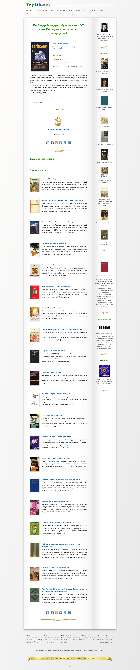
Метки (52, 10)
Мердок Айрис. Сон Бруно (52, 308)
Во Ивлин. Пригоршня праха (52, 415)
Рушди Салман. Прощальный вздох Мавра (58, 522)
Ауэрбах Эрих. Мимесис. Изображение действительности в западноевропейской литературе (64, 590)
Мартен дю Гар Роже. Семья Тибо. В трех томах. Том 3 (62, 200)
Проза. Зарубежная (58, 48)
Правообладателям (58, 134)
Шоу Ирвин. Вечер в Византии (53, 351)
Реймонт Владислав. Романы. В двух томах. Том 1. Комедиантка (61, 545)
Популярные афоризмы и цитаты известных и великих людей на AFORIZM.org (104, 365)
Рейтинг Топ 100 (84, 635)
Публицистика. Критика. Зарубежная (68, 47)
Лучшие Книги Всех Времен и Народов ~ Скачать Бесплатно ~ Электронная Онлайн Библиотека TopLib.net (72, 658)
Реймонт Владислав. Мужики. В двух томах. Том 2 (61, 480)
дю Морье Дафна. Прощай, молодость (56, 394)
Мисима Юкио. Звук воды (51, 179)
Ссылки (92, 10)
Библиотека (29, 10)
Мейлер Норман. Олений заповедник (56, 286)
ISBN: (54, 55)
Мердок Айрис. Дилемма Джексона (55, 501)
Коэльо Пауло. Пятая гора (52, 265)
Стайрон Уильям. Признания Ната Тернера (58, 222)
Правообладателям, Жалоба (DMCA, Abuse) (48, 650)
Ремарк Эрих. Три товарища (104, 141)
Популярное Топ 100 (67, 635)
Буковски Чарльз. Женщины (52, 372)
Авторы (45, 10)
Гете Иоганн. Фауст (104, 123)
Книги (37, 10)
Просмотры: (56, 59)
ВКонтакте (78, 650)
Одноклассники (92, 650)
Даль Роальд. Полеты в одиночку (54, 243)
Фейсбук (84, 650)
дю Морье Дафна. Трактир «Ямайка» (56, 567)
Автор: (54, 43)
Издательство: (57, 52)
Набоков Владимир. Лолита (104, 159)
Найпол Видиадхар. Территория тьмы (56, 437)
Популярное (61, 10)
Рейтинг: (55, 63)
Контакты (101, 650)
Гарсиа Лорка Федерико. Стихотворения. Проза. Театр (62, 329)
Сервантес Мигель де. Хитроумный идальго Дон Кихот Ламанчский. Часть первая (104, 196)
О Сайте (100, 10)
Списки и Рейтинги (81, 10)
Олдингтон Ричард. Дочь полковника (56, 458)
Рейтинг (70, 10)
